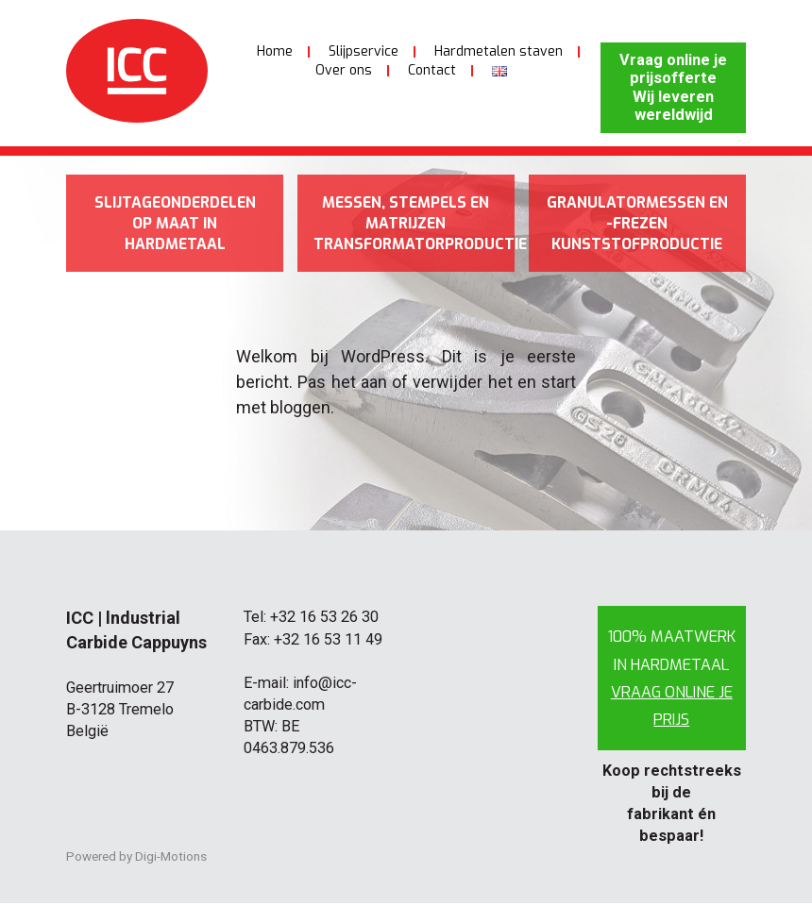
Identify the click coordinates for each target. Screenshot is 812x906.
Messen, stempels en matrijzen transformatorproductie (414, 224)
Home (275, 51)
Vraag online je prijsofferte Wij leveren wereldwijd (673, 87)
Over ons (343, 70)
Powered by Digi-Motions (136, 858)
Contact (432, 70)
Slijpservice (363, 51)
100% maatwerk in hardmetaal (672, 680)
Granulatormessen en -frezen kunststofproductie (637, 224)
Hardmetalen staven (498, 51)
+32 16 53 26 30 (324, 620)
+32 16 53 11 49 (328, 641)
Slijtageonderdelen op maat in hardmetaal (175, 224)
